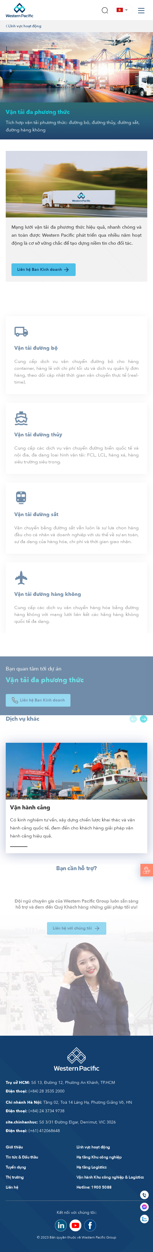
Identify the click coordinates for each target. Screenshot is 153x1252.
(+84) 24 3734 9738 (35, 1111)
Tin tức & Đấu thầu (22, 1157)
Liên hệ (12, 1187)
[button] (123, 9)
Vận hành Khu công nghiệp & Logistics (110, 1177)
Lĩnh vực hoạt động (23, 26)
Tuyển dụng (16, 1167)
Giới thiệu (14, 1147)
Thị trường (15, 1177)
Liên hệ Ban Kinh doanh (43, 269)
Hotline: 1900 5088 (94, 1187)
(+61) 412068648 (33, 1131)
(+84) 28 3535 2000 (35, 1091)
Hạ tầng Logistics (91, 1167)
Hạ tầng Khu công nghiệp (98, 1157)
